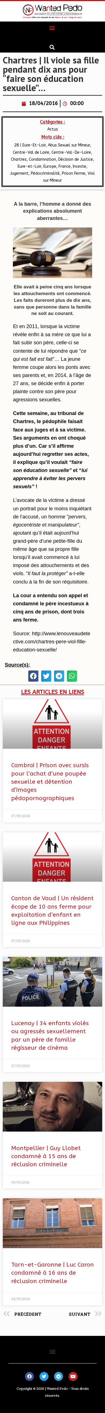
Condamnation (42, 159)
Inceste (79, 166)
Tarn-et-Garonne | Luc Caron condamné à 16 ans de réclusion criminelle (52, 1273)
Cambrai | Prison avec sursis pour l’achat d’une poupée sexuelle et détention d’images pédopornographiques (50, 782)
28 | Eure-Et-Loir (30, 145)
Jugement (19, 173)
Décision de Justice (75, 159)
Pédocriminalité (45, 173)
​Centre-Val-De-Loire (71, 152)
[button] (52, 27)
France (65, 166)
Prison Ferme (73, 173)
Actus (52, 129)
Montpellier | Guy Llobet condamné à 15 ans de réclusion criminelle (46, 1156)
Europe (49, 166)
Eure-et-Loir (29, 166)
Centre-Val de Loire (31, 152)
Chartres (19, 159)
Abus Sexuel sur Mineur (69, 145)
